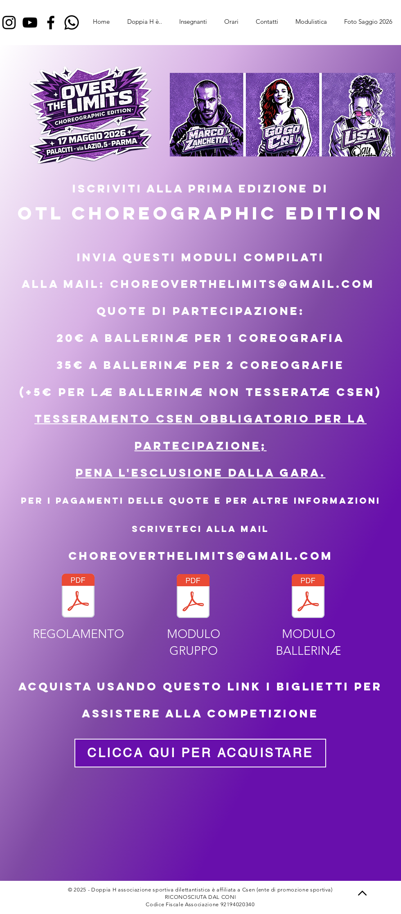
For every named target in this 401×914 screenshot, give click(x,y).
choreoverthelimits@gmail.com (200, 556)
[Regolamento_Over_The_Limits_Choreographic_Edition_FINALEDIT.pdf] (78, 596)
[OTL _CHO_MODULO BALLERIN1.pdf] (308, 597)
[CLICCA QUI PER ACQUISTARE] (200, 753)
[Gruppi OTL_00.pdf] (193, 597)
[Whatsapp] (72, 23)
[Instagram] (9, 23)
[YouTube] (30, 23)
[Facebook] (51, 23)
